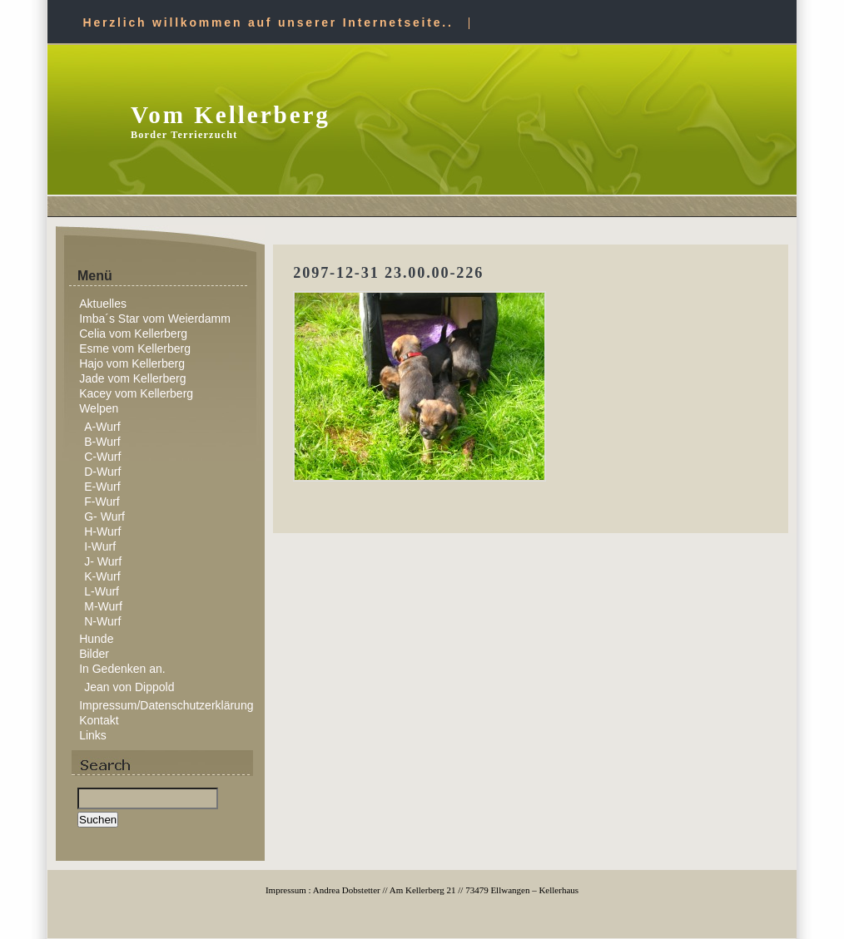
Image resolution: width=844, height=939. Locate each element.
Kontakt (98, 720)
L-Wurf (101, 591)
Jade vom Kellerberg (132, 378)
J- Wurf (103, 561)
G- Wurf (104, 516)
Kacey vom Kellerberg (136, 393)
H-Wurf (102, 531)
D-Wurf (102, 471)
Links (93, 735)
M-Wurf (103, 606)
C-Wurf (102, 456)
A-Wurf (102, 426)
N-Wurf (102, 621)
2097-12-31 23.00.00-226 (388, 272)
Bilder (94, 653)
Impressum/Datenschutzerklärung (166, 705)
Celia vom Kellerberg (133, 333)
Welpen (98, 408)
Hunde (96, 638)
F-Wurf (102, 501)
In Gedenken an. (122, 668)
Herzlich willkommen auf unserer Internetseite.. (268, 22)
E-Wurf (102, 486)
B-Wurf (102, 441)
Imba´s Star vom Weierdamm (155, 318)
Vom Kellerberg (230, 114)
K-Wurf (102, 576)
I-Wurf (100, 546)
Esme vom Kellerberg (135, 348)
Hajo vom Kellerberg (132, 363)
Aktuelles (103, 303)
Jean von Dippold (129, 687)
